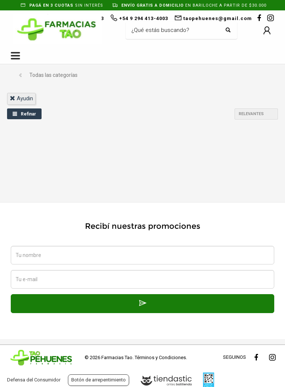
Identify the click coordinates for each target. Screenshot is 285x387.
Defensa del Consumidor (33, 380)
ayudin (21, 98)
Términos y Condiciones (160, 357)
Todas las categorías (53, 75)
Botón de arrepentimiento (98, 380)
